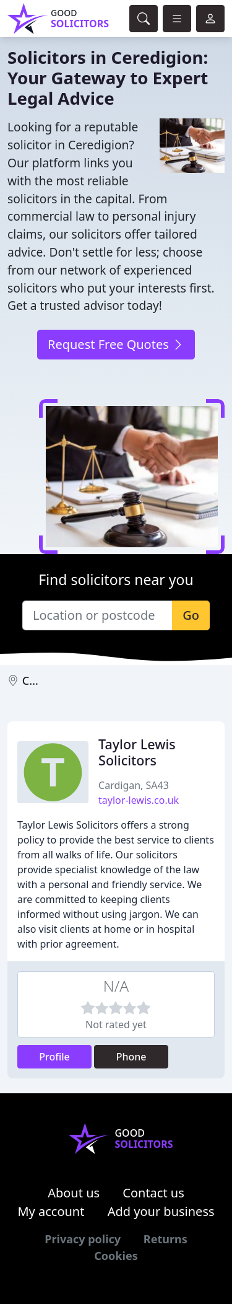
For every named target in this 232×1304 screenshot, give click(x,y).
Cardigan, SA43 (133, 785)
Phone (131, 1057)
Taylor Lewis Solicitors (137, 752)
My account (50, 1211)
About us (74, 1192)
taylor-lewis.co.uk (138, 800)
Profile (54, 1057)
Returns (165, 1238)
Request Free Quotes (116, 344)
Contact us (153, 1192)
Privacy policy (83, 1238)
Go (191, 615)
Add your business (161, 1211)
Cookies (115, 1255)
